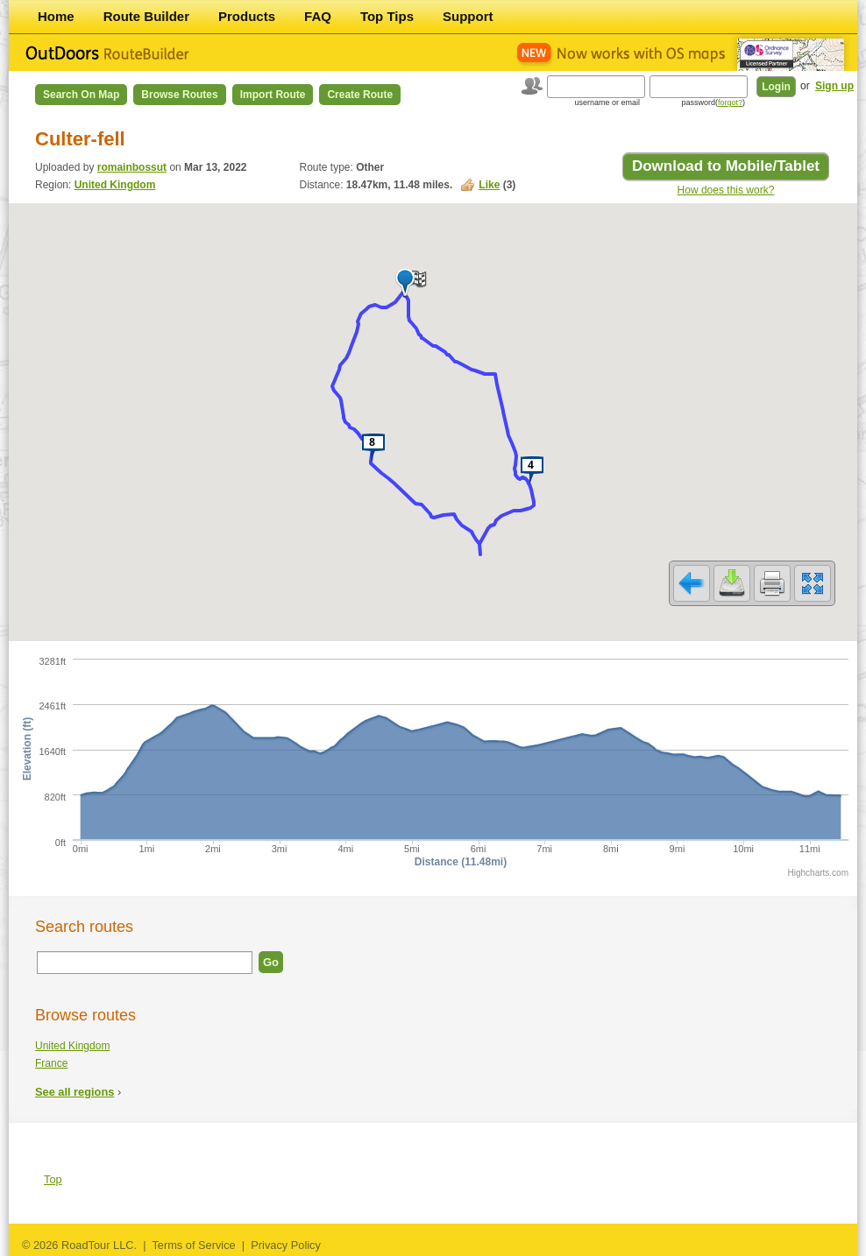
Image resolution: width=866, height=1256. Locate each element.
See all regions (74, 1091)
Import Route (273, 94)
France (51, 1063)
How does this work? (726, 190)
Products (246, 16)
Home (56, 16)
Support (468, 16)
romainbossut (132, 167)
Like (489, 185)
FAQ (317, 16)
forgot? (730, 102)
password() (713, 102)
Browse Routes (179, 94)
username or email (607, 102)
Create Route (360, 94)
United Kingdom (115, 185)
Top (53, 1179)
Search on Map (81, 94)
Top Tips (387, 16)
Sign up (834, 86)
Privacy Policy (286, 1245)
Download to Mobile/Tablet (726, 166)
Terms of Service (193, 1245)
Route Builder (146, 16)
